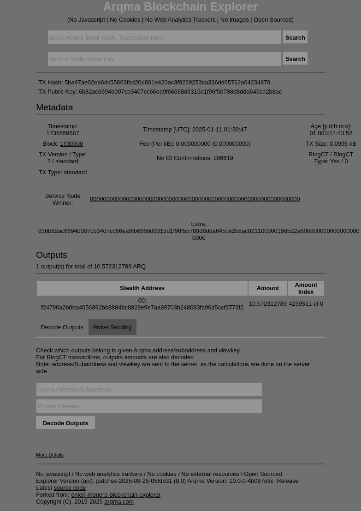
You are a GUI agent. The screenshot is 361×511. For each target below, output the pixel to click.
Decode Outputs (62, 327)
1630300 (71, 143)
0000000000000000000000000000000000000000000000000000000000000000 (195, 199)
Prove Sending (112, 327)
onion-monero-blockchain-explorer (115, 494)
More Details (50, 455)
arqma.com (119, 501)
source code (70, 487)
